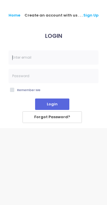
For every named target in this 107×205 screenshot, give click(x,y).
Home (14, 15)
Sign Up (90, 15)
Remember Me (29, 90)
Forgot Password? (52, 117)
